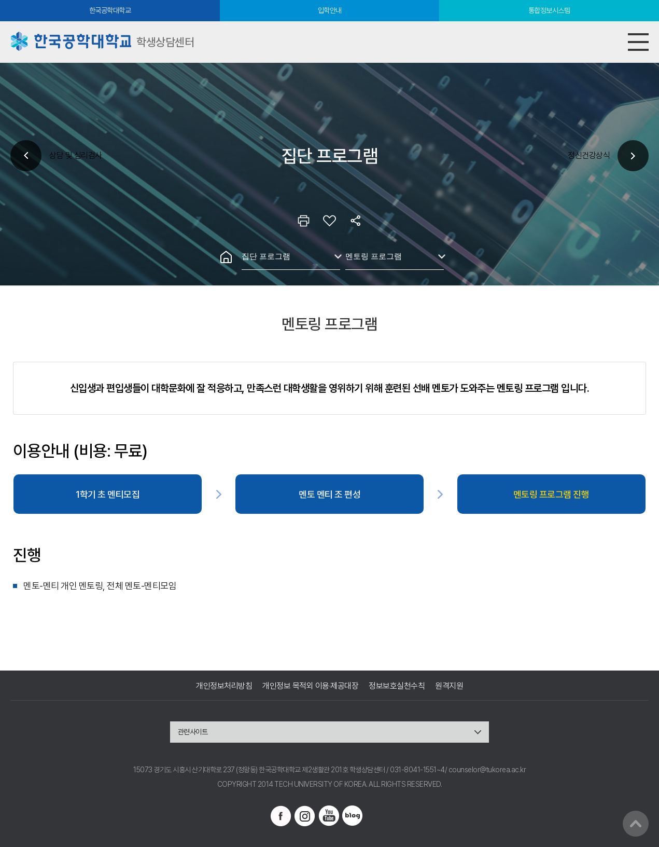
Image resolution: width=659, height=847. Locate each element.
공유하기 (356, 221)
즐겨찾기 (330, 221)
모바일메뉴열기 (638, 42)
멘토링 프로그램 (373, 256)
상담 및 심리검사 (75, 155)
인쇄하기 (304, 221)
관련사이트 (193, 732)
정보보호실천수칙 (397, 686)
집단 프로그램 (266, 256)
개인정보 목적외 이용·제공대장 (310, 686)
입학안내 (330, 10)
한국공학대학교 (110, 10)
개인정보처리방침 (224, 686)
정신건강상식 (589, 155)
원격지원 (449, 686)
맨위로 (636, 824)
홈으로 (226, 257)
